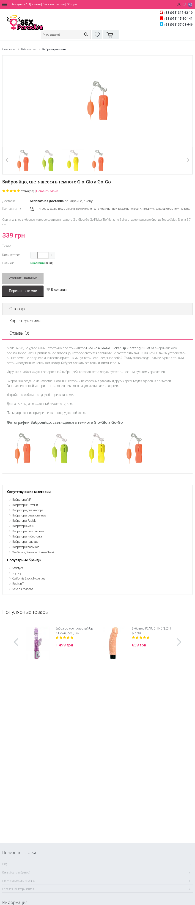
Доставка (35, 4)
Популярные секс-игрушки (19, 881)
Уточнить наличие (23, 278)
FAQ (4, 864)
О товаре (18, 309)
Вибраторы (28, 49)
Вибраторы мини (54, 49)
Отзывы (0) (19, 333)
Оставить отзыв (47, 191)
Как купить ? (19, 4)
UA (178, 4)
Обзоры (72, 4)
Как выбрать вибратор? (16, 872)
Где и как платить (54, 4)
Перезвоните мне (23, 291)
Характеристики (25, 321)
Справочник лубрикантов (18, 889)
